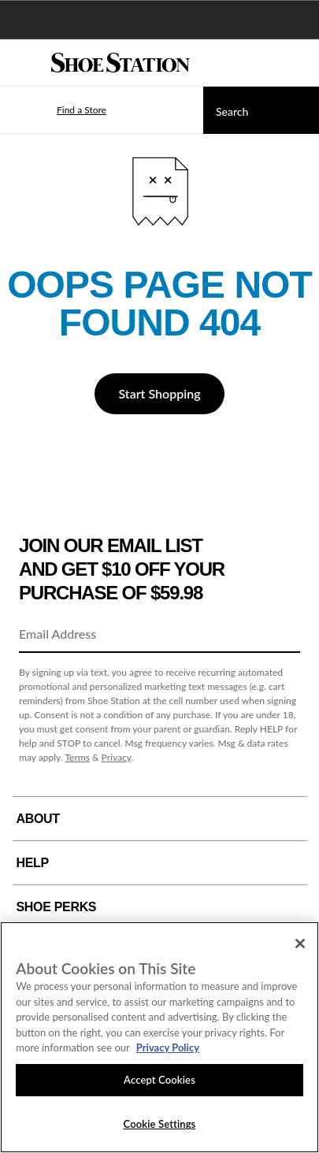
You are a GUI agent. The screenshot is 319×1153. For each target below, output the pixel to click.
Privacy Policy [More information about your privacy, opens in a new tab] (167, 1047)
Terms (77, 757)
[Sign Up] (283, 634)
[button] (58, 110)
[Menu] (23, 63)
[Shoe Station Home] (120, 63)
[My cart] (298, 63)
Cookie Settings (160, 1124)
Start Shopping (159, 393)
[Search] (261, 110)
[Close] (300, 943)
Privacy (117, 757)
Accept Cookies (159, 1079)
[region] (159, 1037)
